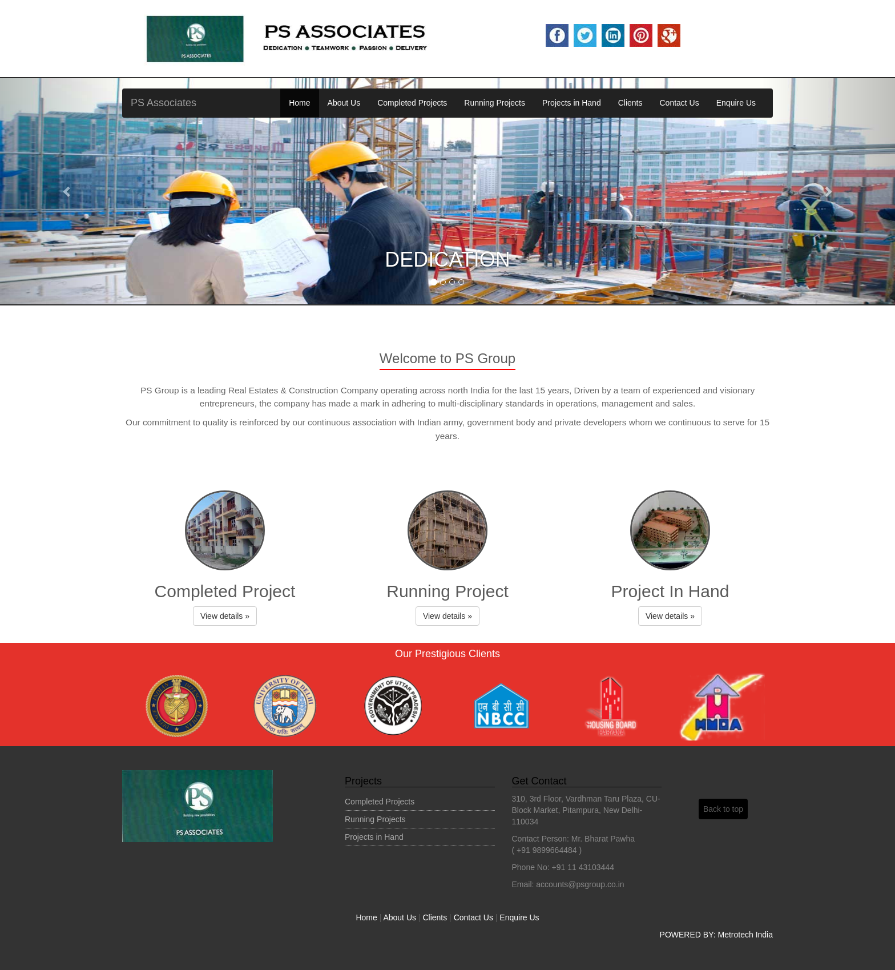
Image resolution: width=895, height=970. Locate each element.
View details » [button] (224, 616)
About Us (344, 102)
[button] (67, 191)
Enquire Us (736, 102)
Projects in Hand (571, 102)
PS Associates (163, 102)
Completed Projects (412, 102)
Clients (630, 102)
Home (299, 102)
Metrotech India (745, 934)
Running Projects (494, 102)
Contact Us (679, 102)
